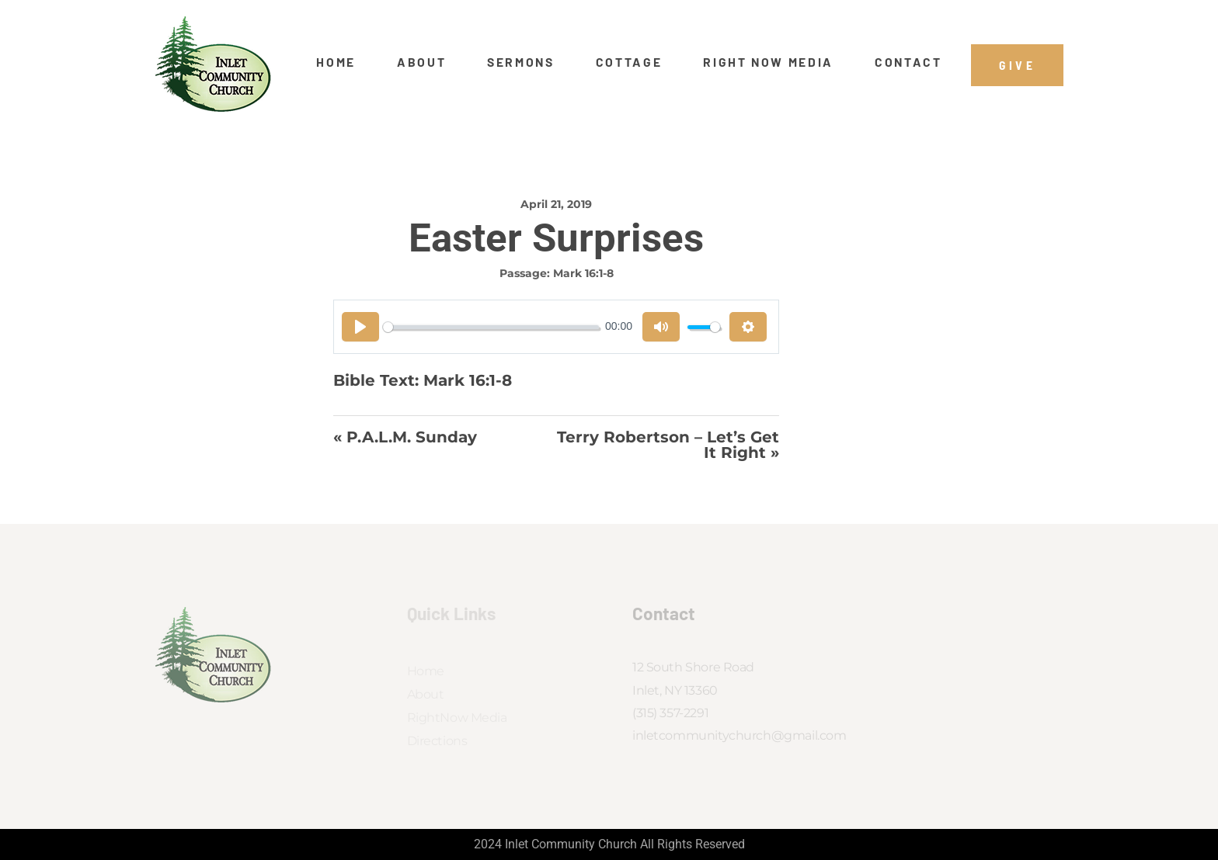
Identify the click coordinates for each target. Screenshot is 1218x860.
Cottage (629, 62)
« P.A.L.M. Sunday (405, 437)
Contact (908, 62)
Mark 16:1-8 (583, 273)
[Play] (360, 327)
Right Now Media (768, 62)
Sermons (521, 62)
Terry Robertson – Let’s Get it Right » (668, 445)
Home (336, 62)
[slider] (491, 327)
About (421, 62)
